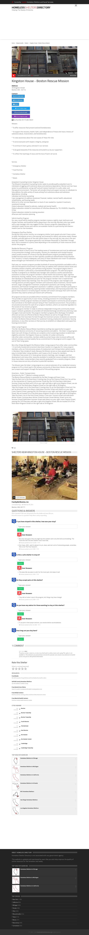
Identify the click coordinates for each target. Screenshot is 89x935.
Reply (26, 651)
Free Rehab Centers (17, 692)
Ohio (14, 911)
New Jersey (16, 923)
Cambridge (24, 743)
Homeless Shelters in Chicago (29, 758)
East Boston (24, 730)
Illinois (14, 920)
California (15, 902)
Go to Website (17, 100)
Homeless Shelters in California (29, 775)
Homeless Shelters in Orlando (29, 783)
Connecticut (16, 926)
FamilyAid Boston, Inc (20, 501)
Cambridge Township (27, 748)
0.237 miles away (20, 497)
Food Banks (15, 676)
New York (15, 899)
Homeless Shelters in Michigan (29, 766)
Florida (14, 908)
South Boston (25, 721)
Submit (20, 530)
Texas (14, 917)
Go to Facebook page (21, 112)
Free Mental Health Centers (20, 698)
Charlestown (24, 726)
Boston (26, 43)
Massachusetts (19, 43)
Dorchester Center (26, 739)
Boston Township (26, 713)
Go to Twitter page (21, 108)
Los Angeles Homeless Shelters (29, 808)
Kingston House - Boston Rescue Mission (40, 43)
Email (15, 104)
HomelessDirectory (31, 7)
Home (13, 43)
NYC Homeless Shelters (27, 791)
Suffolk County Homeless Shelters (22, 681)
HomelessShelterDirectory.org (44, 932)
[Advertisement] (44, 26)
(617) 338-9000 (18, 96)
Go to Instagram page (20, 116)
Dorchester (24, 734)
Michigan (15, 905)
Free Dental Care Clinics (19, 687)
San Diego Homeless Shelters (28, 800)
